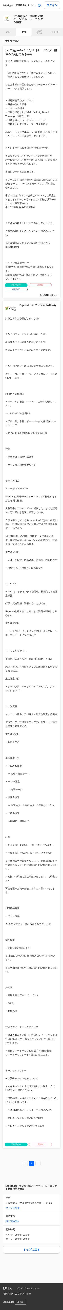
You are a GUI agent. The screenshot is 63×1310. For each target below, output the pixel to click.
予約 (24, 32)
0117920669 (12, 1221)
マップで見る (13, 1208)
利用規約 (7, 1288)
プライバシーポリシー (28, 1288)
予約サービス (12, 40)
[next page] (37, 1163)
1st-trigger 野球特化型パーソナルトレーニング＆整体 (19, 5)
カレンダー (55, 32)
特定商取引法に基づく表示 (17, 1293)
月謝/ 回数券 (39, 32)
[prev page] (25, 1163)
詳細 (8, 32)
